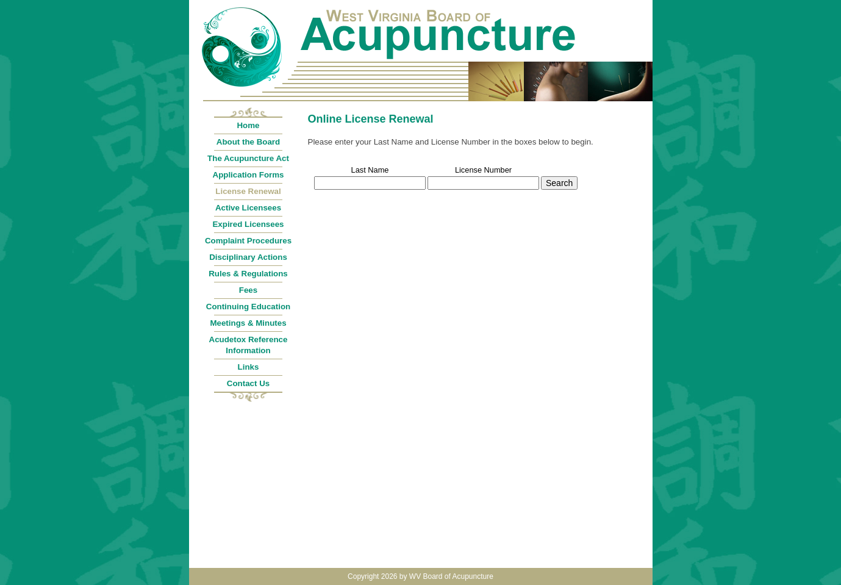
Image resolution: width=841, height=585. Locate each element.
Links (248, 366)
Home (248, 125)
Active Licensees (248, 207)
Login (639, 6)
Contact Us (248, 383)
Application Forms (248, 174)
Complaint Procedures (248, 240)
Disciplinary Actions (248, 257)
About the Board (248, 141)
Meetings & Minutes (248, 323)
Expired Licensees (248, 224)
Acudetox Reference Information (248, 345)
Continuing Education (248, 306)
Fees (248, 290)
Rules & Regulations (248, 273)
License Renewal (248, 191)
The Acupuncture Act (248, 158)
